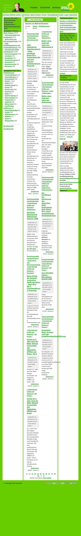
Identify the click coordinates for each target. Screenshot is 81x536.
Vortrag (7, 112)
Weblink (7, 116)
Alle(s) (35, 26)
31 (32, 474)
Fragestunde (9, 100)
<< (29, 474)
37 (49, 474)
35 (43, 474)
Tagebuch (8, 102)
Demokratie (9, 58)
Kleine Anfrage (10, 98)
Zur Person (25, 15)
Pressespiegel (9, 79)
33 (38, 474)
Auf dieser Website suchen (11, 15)
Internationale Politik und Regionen (32, 205)
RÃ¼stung (8, 66)
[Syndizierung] (8, 129)
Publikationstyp (8, 73)
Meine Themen (36, 15)
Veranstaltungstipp (11, 110)
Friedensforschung (11, 60)
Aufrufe (48, 478)
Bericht (7, 81)
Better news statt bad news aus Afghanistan (47, 99)
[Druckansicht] (8, 126)
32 (35, 474)
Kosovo (44, 327)
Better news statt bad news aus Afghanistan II (47, 44)
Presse (44, 15)
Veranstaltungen (53, 15)
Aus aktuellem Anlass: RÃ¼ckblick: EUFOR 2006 (47, 276)
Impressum (73, 15)
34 (41, 474)
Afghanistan (31, 209)
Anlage (62, 73)
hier (35, 187)
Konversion (9, 62)
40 (38, 476)
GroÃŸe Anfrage (10, 95)
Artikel (7, 83)
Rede (6, 93)
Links (61, 15)
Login (66, 15)
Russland (30, 273)
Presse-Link (9, 89)
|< (26, 474)
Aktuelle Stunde (10, 85)
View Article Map (36, 19)
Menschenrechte (10, 64)
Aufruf (7, 118)
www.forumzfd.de (65, 188)
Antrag (7, 87)
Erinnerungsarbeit (11, 54)
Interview (8, 91)
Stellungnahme (10, 114)
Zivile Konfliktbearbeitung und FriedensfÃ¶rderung (11, 45)
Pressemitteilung (10, 75)
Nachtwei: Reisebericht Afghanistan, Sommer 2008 (32, 216)
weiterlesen (35, 191)
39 (55, 474)
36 (46, 474)
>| (43, 476)
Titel (44, 478)
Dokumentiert (9, 120)
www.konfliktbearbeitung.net (69, 178)
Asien (51, 91)
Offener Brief (9, 104)
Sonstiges (8, 56)
